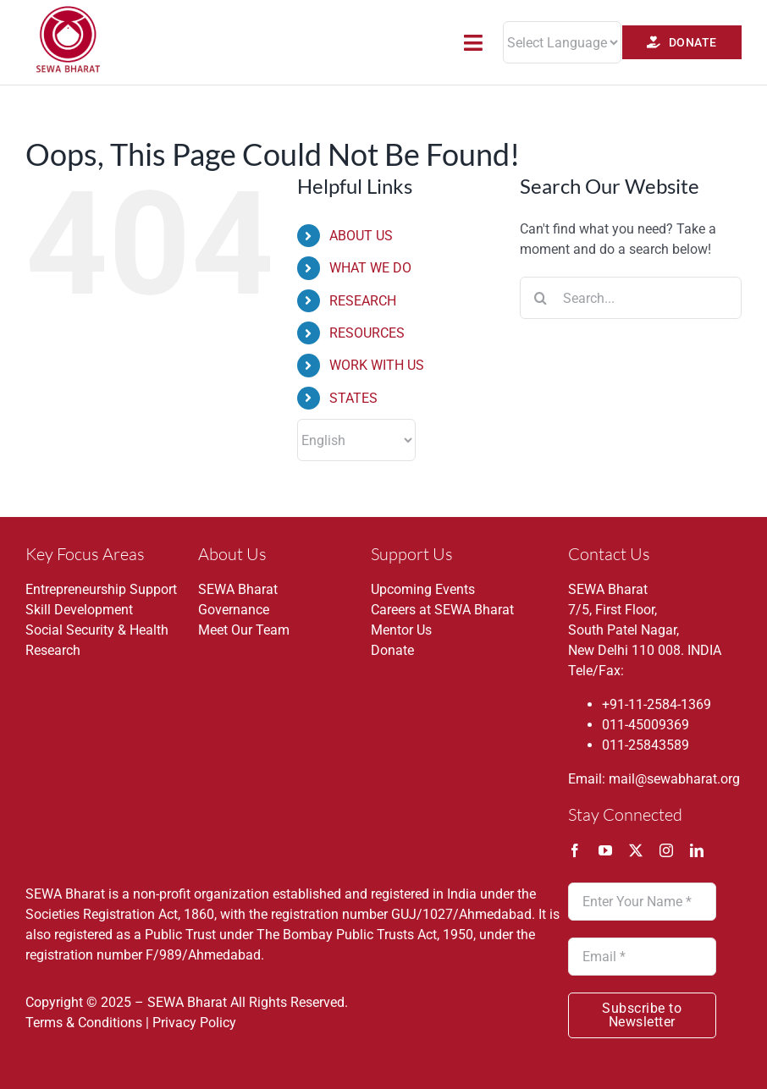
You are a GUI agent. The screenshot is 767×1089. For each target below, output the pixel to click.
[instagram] (666, 850)
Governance (233, 610)
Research (52, 650)
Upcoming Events (423, 589)
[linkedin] (697, 850)
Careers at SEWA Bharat (442, 610)
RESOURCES (367, 333)
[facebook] (575, 850)
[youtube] (605, 850)
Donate (392, 650)
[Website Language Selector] (562, 42)
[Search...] (631, 298)
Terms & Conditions (83, 1023)
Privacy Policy (194, 1023)
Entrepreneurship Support (101, 589)
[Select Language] (356, 440)
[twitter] (636, 850)
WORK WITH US (376, 365)
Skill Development (79, 610)
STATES (353, 398)
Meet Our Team (244, 630)
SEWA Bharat (238, 589)
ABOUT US (361, 236)
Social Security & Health (96, 630)
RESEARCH (362, 301)
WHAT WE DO (370, 268)
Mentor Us (401, 630)
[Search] (541, 298)
